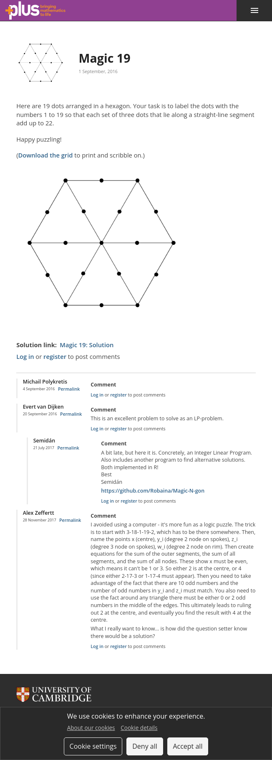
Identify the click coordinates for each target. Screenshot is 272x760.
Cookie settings (93, 746)
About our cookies (91, 728)
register (54, 356)
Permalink (69, 389)
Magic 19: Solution (86, 345)
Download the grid (45, 155)
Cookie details (139, 728)
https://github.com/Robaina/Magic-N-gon (152, 490)
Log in (25, 356)
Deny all (144, 746)
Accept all (187, 746)
